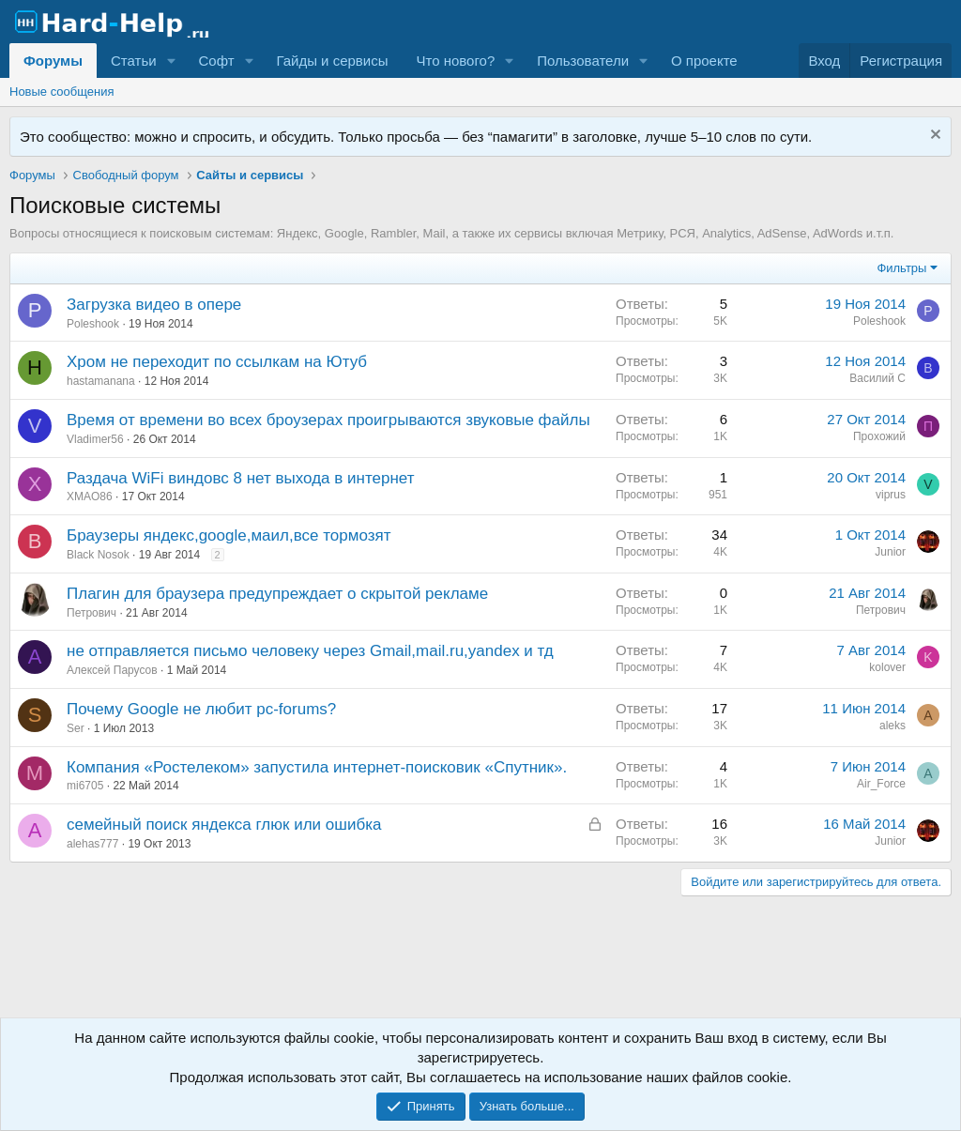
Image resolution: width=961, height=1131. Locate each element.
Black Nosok (98, 554)
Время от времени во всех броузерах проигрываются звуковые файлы (328, 420)
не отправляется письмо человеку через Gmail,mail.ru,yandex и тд (310, 651)
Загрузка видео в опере (154, 304)
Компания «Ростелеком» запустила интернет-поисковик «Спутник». (317, 767)
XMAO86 (90, 496)
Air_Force (881, 783)
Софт (216, 61)
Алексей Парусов (112, 670)
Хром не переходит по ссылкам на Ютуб (217, 362)
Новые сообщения (61, 91)
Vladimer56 (95, 439)
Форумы (53, 61)
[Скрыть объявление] (933, 136)
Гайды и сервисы (332, 61)
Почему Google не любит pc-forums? (201, 709)
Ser (75, 728)
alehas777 (92, 843)
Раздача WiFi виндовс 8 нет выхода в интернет (240, 478)
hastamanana (101, 381)
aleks (892, 725)
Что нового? (455, 61)
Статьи (134, 61)
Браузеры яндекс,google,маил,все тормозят (228, 535)
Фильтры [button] (901, 268)
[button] (171, 60)
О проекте (704, 61)
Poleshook (93, 323)
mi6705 (85, 785)
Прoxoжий (879, 436)
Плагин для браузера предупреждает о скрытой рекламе (277, 594)
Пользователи (583, 61)
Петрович (91, 612)
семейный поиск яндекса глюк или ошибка (224, 824)
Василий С (877, 378)
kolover (887, 667)
